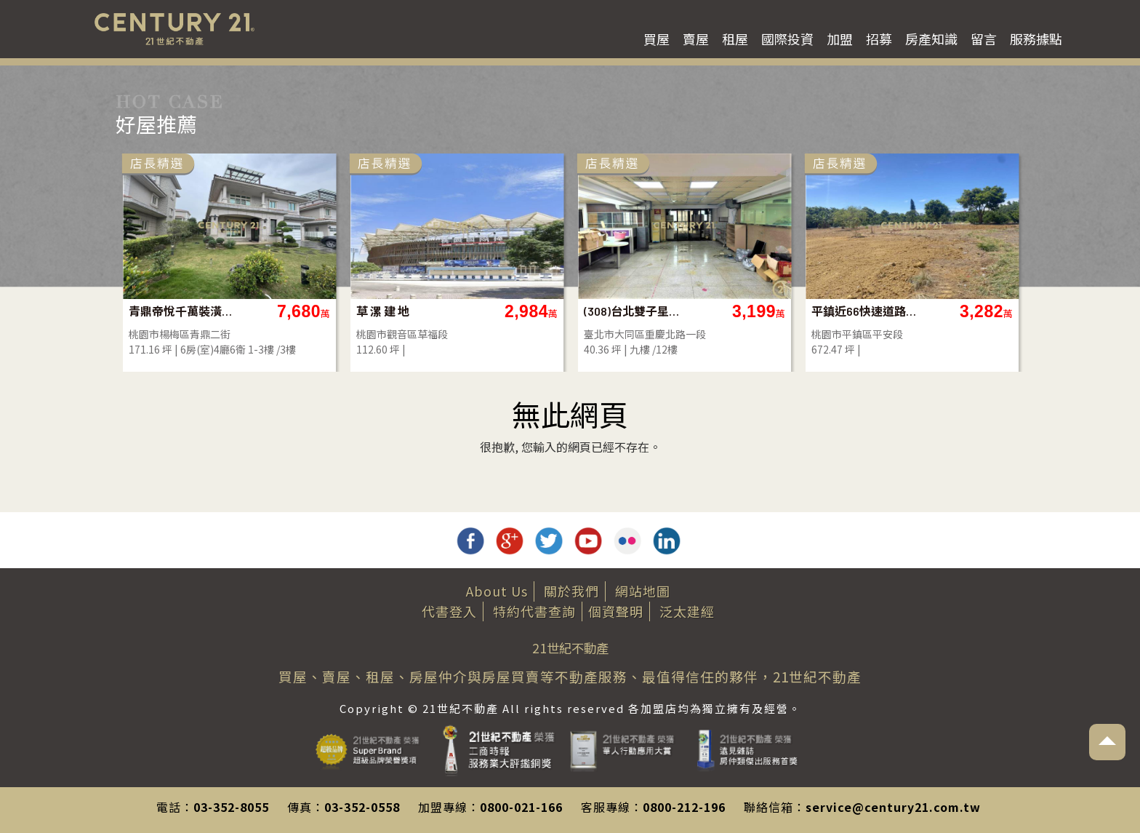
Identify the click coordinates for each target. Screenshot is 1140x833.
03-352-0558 (362, 807)
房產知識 (931, 38)
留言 (984, 38)
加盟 (840, 38)
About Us (497, 590)
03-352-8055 (231, 807)
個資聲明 (615, 611)
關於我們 (571, 590)
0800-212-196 (684, 807)
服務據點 (1036, 38)
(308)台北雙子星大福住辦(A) (636, 311)
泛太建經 (687, 611)
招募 (879, 38)
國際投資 (787, 38)
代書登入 (449, 611)
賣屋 (696, 38)
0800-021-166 (521, 807)
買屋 (656, 38)
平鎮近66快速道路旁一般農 (864, 311)
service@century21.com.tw (893, 807)
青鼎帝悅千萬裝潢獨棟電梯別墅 (181, 311)
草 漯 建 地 (382, 311)
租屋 (735, 38)
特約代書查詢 (534, 611)
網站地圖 (642, 590)
